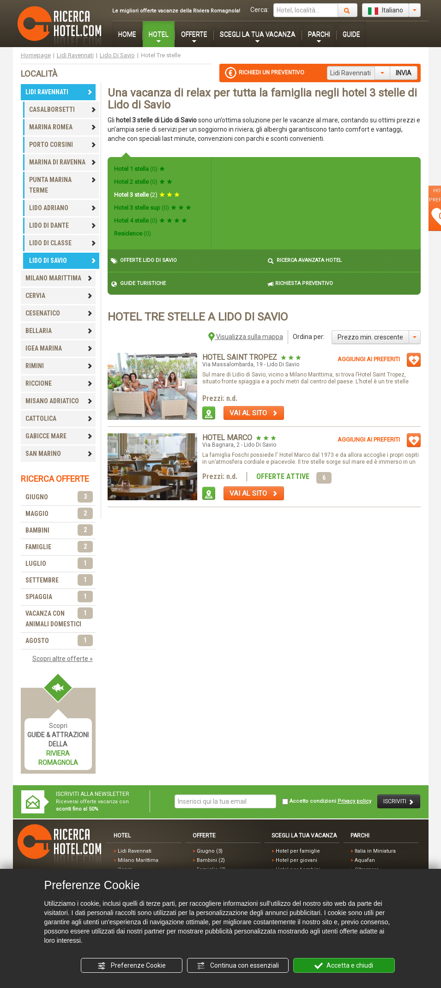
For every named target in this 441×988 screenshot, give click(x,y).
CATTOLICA (59, 418)
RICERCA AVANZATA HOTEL (304, 260)
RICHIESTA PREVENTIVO (300, 283)
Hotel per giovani (296, 860)
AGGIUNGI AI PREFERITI (369, 359)
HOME (127, 34)
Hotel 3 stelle (147, 194)
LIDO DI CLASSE (63, 243)
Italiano (385, 10)
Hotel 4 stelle (150, 220)
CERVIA (59, 295)
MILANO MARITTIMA (59, 278)
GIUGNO (59, 497)
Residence (132, 233)
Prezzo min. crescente (370, 337)
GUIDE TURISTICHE (138, 283)
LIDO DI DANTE (63, 225)
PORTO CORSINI (63, 144)
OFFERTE (194, 34)
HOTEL (159, 34)
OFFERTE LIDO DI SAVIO (144, 260)
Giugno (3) (210, 851)
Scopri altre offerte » (62, 658)
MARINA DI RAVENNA (63, 162)
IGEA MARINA (59, 348)
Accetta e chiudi (343, 966)
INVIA (403, 73)
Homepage (36, 55)
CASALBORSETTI (63, 109)
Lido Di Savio (117, 55)
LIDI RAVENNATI (59, 92)
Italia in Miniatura (375, 851)
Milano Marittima (138, 860)
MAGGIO (59, 514)
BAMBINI (59, 530)
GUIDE (351, 34)
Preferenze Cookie (131, 966)
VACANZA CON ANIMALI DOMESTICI (59, 618)
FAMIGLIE (59, 547)
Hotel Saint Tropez (240, 357)
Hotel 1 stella (139, 168)
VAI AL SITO (254, 413)
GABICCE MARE (59, 436)
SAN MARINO (59, 453)
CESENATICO (59, 313)
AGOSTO (59, 641)
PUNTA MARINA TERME (63, 185)
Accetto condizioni (326, 801)
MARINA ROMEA (63, 127)
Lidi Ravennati (75, 55)
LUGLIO (59, 563)
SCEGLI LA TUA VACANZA (258, 34)
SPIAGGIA (59, 597)
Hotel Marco (228, 437)
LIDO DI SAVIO (63, 260)
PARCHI (319, 34)
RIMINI (59, 366)
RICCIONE (59, 383)
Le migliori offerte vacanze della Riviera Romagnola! (176, 11)
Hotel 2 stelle (143, 181)
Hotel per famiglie (298, 851)
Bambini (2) (211, 860)
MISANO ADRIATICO (59, 401)
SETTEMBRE (59, 580)
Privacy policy (354, 801)
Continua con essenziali (238, 966)
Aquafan (365, 860)
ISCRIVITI (398, 801)
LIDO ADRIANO (63, 208)
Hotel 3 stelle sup (152, 207)
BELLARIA (59, 330)
